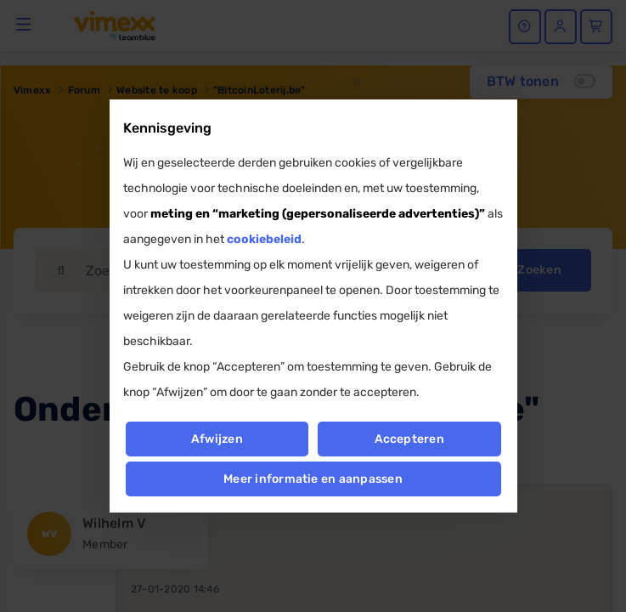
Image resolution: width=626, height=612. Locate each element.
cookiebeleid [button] (264, 239)
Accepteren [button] (409, 439)
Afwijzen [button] (217, 439)
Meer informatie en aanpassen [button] (313, 479)
